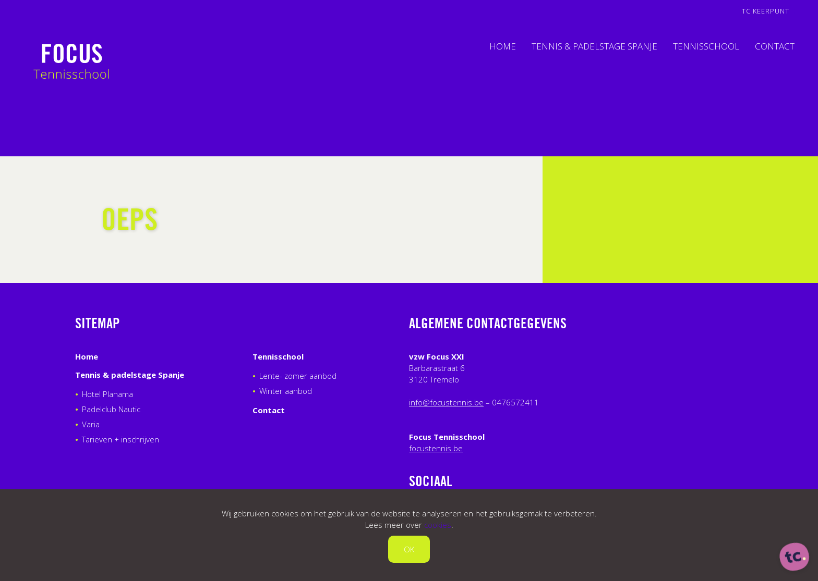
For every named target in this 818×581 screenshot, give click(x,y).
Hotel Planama (107, 394)
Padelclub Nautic (111, 409)
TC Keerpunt (765, 11)
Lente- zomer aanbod (297, 375)
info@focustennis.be (446, 402)
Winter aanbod (285, 391)
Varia (91, 424)
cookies (437, 525)
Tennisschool (706, 46)
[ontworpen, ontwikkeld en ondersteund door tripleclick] (794, 557)
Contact (775, 46)
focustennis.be (436, 448)
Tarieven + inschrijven (120, 439)
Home (502, 46)
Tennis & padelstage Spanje (594, 46)
